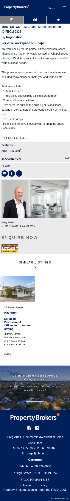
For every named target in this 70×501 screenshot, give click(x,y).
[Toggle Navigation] (64, 8)
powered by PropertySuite (60, 498)
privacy (42, 485)
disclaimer (24, 485)
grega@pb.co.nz (37, 453)
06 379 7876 (47, 448)
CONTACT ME (35, 398)
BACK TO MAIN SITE (35, 479)
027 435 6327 (24, 448)
